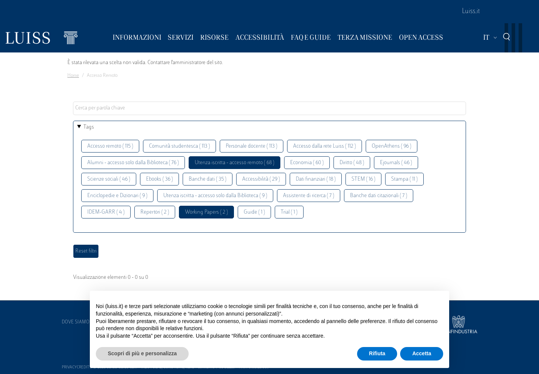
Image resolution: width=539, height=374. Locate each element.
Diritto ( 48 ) (351, 163)
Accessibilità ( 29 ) (261, 179)
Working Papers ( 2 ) (206, 212)
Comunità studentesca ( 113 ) (179, 146)
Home (73, 75)
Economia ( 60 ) (307, 163)
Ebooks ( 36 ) (159, 179)
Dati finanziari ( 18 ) (316, 179)
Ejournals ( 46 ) (396, 163)
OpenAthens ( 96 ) (391, 146)
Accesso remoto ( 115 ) (110, 146)
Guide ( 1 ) (254, 212)
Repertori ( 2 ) (154, 212)
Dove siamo (75, 322)
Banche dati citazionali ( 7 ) (378, 196)
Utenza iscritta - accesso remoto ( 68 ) (234, 163)
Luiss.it (471, 11)
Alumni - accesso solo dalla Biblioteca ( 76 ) (133, 163)
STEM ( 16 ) (363, 179)
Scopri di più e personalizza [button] (142, 353)
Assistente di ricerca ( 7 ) (308, 196)
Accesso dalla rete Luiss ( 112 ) (324, 146)
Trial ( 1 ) (289, 212)
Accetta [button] (421, 353)
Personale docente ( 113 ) (251, 146)
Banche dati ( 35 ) (207, 179)
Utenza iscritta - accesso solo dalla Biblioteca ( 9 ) (215, 196)
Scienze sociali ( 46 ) (108, 179)
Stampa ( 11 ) (404, 179)
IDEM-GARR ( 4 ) (106, 212)
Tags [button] (88, 127)
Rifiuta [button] (377, 353)
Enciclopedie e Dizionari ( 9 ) (117, 196)
